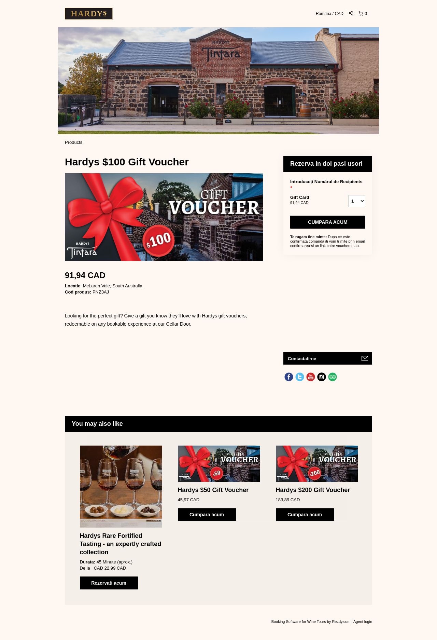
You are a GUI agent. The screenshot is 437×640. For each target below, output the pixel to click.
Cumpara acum (327, 222)
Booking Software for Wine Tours (299, 621)
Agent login (362, 621)
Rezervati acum (108, 583)
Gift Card (310, 200)
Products (73, 142)
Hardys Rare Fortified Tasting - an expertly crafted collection (120, 544)
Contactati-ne (302, 358)
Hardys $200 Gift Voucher (313, 490)
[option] (121, 517)
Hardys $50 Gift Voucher (213, 490)
